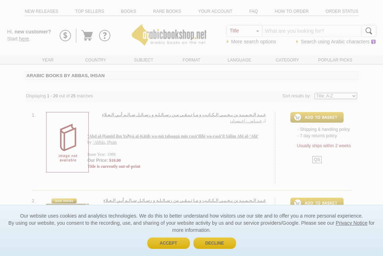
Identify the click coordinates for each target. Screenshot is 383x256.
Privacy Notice (351, 223)
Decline (214, 243)
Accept (168, 243)
